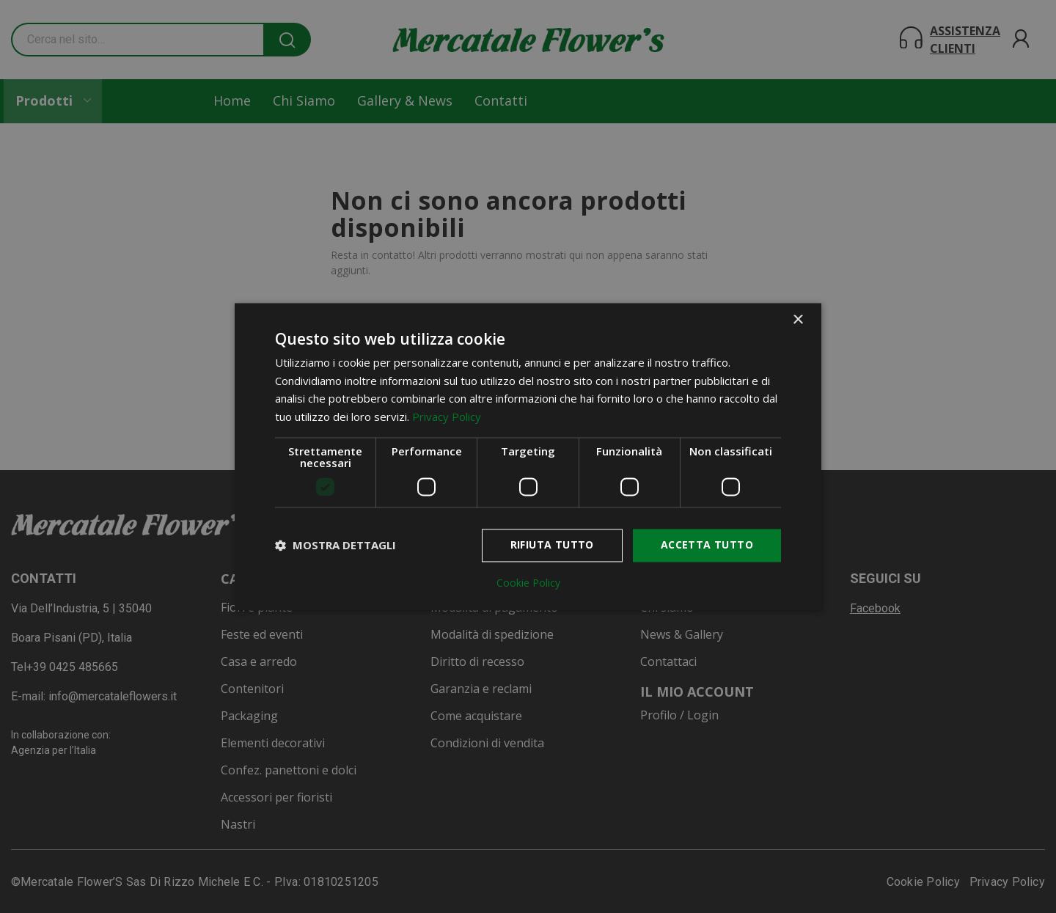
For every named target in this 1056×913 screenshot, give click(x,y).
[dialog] (528, 456)
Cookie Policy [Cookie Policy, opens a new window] (528, 583)
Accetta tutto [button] (707, 544)
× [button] (797, 320)
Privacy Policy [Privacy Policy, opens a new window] (446, 417)
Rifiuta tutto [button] (552, 544)
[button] (335, 546)
